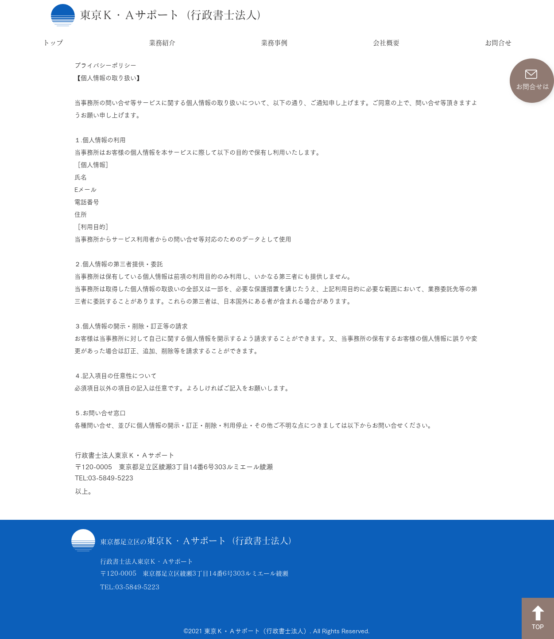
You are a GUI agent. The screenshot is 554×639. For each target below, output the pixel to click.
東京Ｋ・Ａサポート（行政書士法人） (222, 540)
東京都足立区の (123, 541)
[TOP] (538, 618)
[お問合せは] (532, 80)
